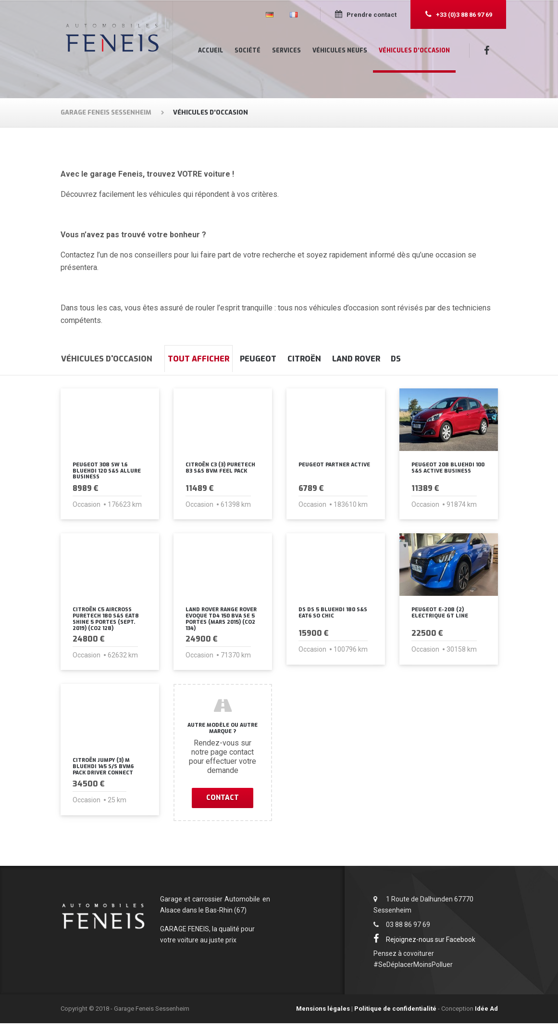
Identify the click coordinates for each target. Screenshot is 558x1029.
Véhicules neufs (339, 50)
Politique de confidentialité (395, 1014)
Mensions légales (323, 1014)
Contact (222, 803)
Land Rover (402, 359)
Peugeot (278, 359)
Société (247, 50)
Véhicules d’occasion (414, 50)
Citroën (337, 359)
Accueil (210, 50)
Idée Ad (486, 1014)
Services (286, 50)
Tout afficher (205, 359)
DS (455, 359)
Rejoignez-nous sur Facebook (425, 945)
